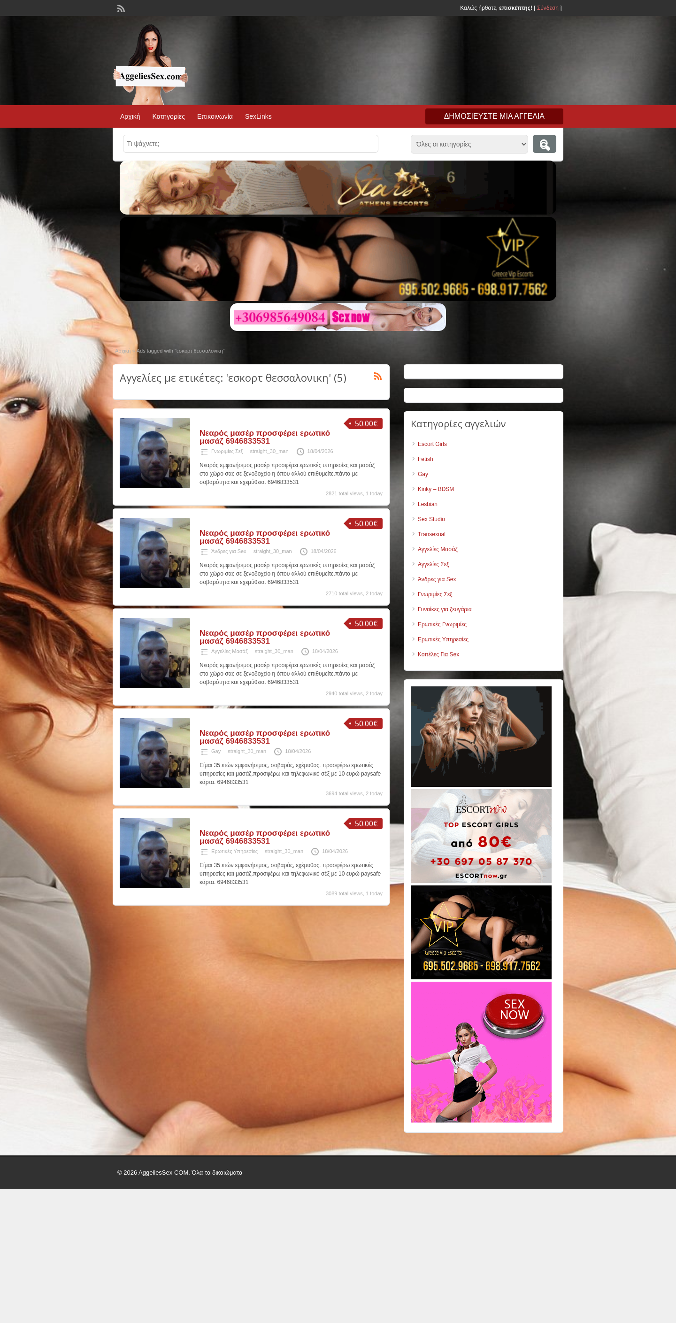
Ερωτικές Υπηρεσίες (234, 851)
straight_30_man (269, 451)
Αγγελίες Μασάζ (229, 651)
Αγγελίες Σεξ (433, 564)
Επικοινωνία (215, 116)
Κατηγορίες (169, 116)
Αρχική (130, 116)
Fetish (425, 459)
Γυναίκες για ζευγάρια (445, 609)
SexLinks (258, 116)
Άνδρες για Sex (228, 551)
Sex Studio (431, 519)
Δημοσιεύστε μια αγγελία (494, 116)
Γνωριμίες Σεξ (227, 451)
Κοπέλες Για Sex (438, 654)
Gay (216, 751)
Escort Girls (432, 444)
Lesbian (428, 504)
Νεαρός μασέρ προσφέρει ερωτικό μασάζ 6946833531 (265, 437)
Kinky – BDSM (436, 489)
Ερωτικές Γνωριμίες (442, 624)
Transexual (432, 534)
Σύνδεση (548, 8)
